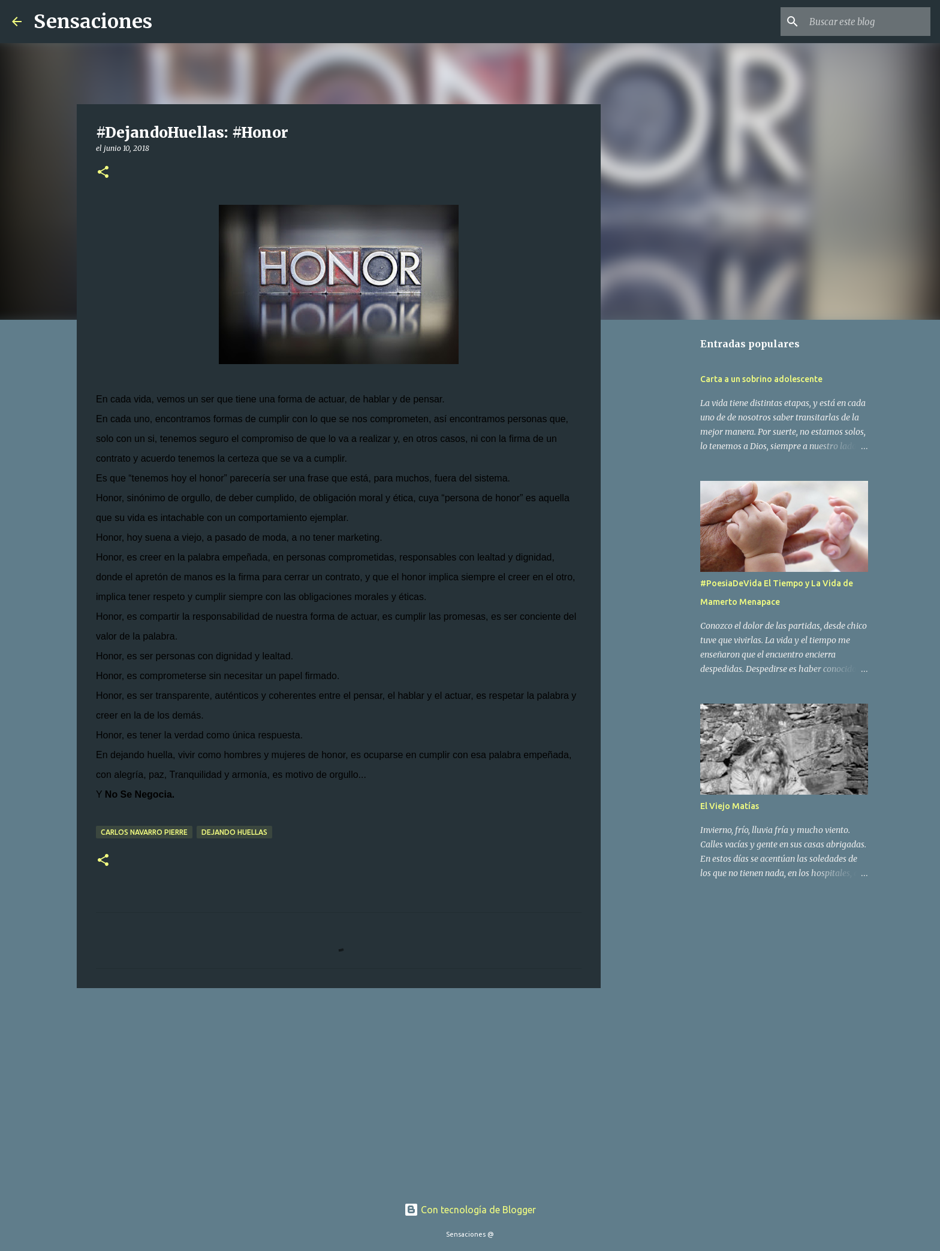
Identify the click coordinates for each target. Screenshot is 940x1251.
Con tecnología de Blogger (470, 1209)
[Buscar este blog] (867, 21)
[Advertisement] (338, 1090)
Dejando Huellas (234, 832)
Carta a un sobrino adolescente (761, 379)
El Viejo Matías (729, 806)
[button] (103, 173)
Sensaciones (93, 22)
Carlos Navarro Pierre (144, 832)
